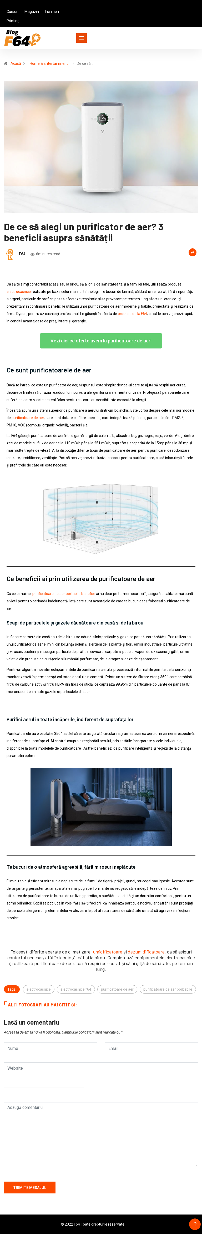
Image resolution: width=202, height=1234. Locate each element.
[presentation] (44, 1097)
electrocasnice (39, 989)
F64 (22, 254)
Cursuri (12, 11)
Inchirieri (52, 11)
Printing (13, 21)
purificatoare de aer (117, 989)
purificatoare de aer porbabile (167, 989)
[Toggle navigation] (72, 38)
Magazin (31, 11)
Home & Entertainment (49, 63)
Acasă (16, 63)
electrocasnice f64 (75, 989)
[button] (101, 340)
